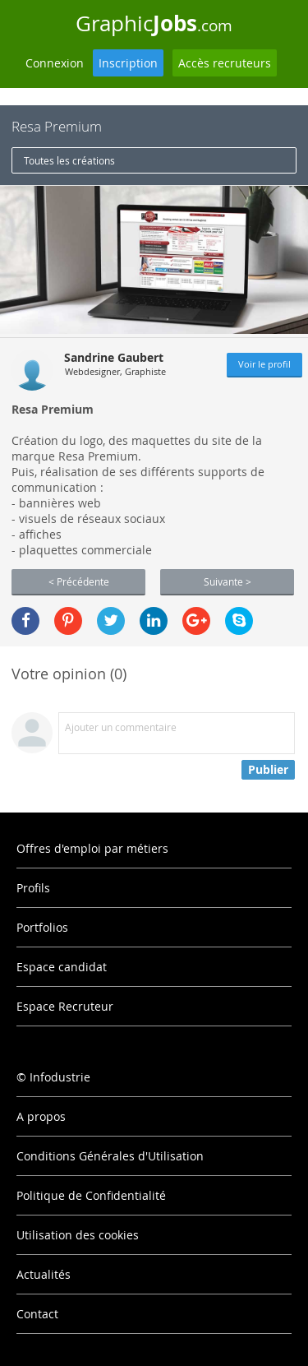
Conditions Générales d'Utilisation (110, 1156)
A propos (41, 1116)
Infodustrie (60, 1077)
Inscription (128, 63)
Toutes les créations (69, 160)
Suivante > (227, 581)
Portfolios (42, 927)
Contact (37, 1314)
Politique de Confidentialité (91, 1195)
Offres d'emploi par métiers (92, 848)
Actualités (43, 1274)
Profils (33, 888)
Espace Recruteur (64, 1006)
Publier (268, 769)
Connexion (54, 63)
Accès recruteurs (224, 63)
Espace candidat (61, 967)
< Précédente (78, 581)
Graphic (154, 23)
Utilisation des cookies (77, 1235)
